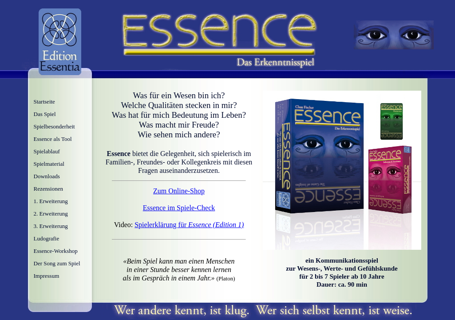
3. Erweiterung (51, 226)
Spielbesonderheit (54, 126)
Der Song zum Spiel (57, 263)
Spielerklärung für (189, 224)
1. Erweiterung (51, 201)
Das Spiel (45, 114)
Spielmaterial (49, 163)
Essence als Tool (53, 139)
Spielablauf (47, 151)
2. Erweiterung (51, 213)
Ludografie (46, 238)
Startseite (44, 101)
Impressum (46, 275)
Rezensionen (48, 188)
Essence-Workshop (56, 251)
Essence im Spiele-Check (179, 208)
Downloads (47, 176)
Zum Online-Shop (179, 191)
